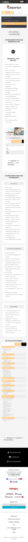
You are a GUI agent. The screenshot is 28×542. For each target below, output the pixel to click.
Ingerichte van (21, 537)
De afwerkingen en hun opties (11, 20)
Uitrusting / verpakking (8, 23)
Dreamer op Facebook (11, 479)
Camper (10, 537)
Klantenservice (14, 516)
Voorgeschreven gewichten (14, 519)
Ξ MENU (5, 2)
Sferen (4, 26)
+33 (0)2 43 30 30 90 (15, 474)
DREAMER (7, 12)
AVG (14, 524)
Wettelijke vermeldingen (14, 522)
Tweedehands (14, 539)
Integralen (6, 537)
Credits (14, 532)
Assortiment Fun (7, 18)
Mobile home (14, 537)
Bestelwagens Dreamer (14, 7)
